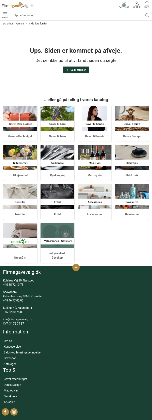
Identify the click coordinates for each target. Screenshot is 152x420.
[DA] (17, 5)
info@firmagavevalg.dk (17, 319)
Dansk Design (132, 136)
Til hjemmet (20, 175)
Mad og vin (95, 175)
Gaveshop (10, 358)
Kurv (147, 4)
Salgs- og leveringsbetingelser (23, 352)
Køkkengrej (57, 175)
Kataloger (10, 364)
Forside (20, 23)
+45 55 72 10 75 (13, 284)
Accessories (94, 214)
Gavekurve (132, 214)
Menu (5, 15)
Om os (8, 341)
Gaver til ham (57, 136)
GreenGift (20, 257)
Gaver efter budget (20, 136)
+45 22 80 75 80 (13, 312)
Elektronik (131, 175)
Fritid (57, 214)
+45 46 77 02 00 (13, 300)
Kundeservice (12, 346)
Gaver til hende (94, 136)
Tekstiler (20, 214)
